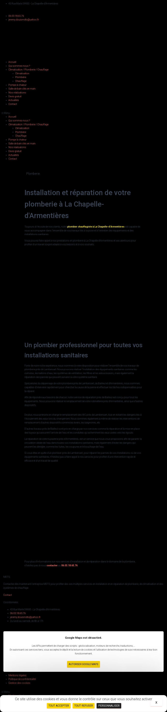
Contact (12, 104)
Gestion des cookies (19, 683)
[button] (83, 113)
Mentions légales (17, 675)
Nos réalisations (17, 92)
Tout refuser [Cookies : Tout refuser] (83, 705)
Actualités (13, 100)
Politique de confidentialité (22, 679)
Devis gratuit (14, 96)
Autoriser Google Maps (83, 664)
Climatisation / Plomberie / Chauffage (28, 69)
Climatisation (22, 73)
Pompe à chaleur (17, 85)
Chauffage (20, 81)
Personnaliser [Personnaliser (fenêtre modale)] (109, 705)
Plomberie (20, 77)
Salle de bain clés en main (21, 88)
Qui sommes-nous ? (19, 66)
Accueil (12, 62)
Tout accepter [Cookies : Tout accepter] (58, 705)
